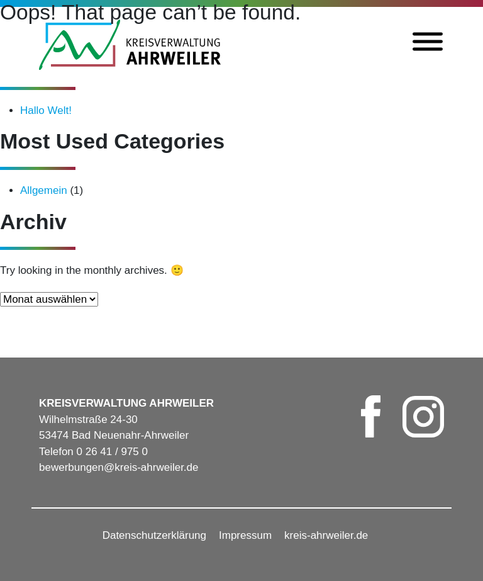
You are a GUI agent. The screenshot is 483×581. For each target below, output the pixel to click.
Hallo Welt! (46, 110)
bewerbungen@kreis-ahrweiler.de (119, 467)
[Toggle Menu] (428, 42)
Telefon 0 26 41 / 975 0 (93, 452)
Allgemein (43, 190)
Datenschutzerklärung (154, 535)
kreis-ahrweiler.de (326, 535)
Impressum (245, 535)
